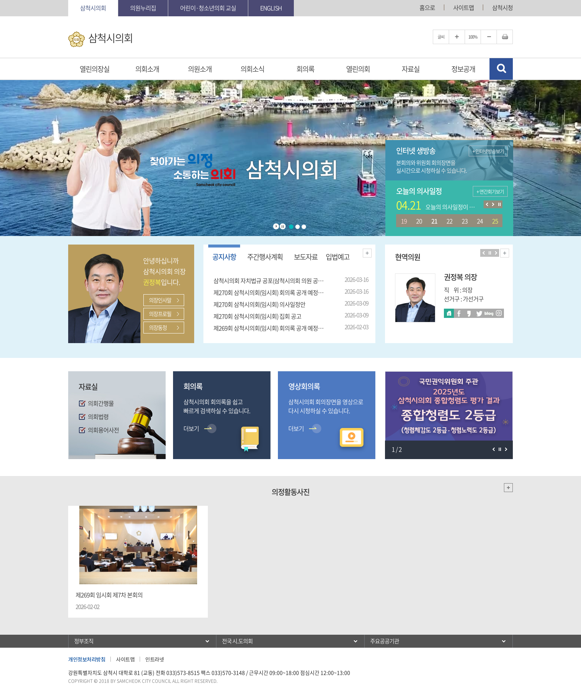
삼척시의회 (93, 7)
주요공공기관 (384, 641)
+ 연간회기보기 (490, 191)
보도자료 (306, 257)
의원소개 (200, 69)
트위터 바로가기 (479, 313)
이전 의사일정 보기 (487, 204)
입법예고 (337, 257)
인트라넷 (154, 659)
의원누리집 (143, 7)
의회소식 (252, 69)
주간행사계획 (265, 257)
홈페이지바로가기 (449, 313)
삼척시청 (502, 7)
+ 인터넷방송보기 (488, 151)
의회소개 (147, 69)
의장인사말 (160, 300)
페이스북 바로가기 (459, 313)
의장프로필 (160, 314)
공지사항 (224, 257)
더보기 (367, 253)
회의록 (305, 69)
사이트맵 (463, 7)
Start (276, 226)
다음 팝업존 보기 (506, 449)
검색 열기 (501, 69)
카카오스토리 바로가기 (469, 313)
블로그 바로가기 (489, 313)
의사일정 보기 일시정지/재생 (499, 204)
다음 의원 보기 (496, 253)
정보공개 (463, 69)
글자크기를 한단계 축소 (489, 37)
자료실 (410, 69)
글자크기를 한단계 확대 (457, 37)
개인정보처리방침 (86, 659)
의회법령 (98, 416)
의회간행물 (101, 403)
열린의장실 (94, 69)
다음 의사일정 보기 (493, 204)
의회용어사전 (103, 429)
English (271, 7)
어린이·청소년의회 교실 (208, 7)
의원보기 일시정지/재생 (490, 253)
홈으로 (427, 7)
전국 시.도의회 (237, 641)
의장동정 (158, 327)
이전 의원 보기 (483, 253)
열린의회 (358, 69)
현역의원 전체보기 (504, 253)
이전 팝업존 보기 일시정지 (493, 449)
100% (472, 37)
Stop (283, 226)
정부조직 (83, 641)
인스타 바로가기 (499, 313)
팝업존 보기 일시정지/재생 (500, 449)
